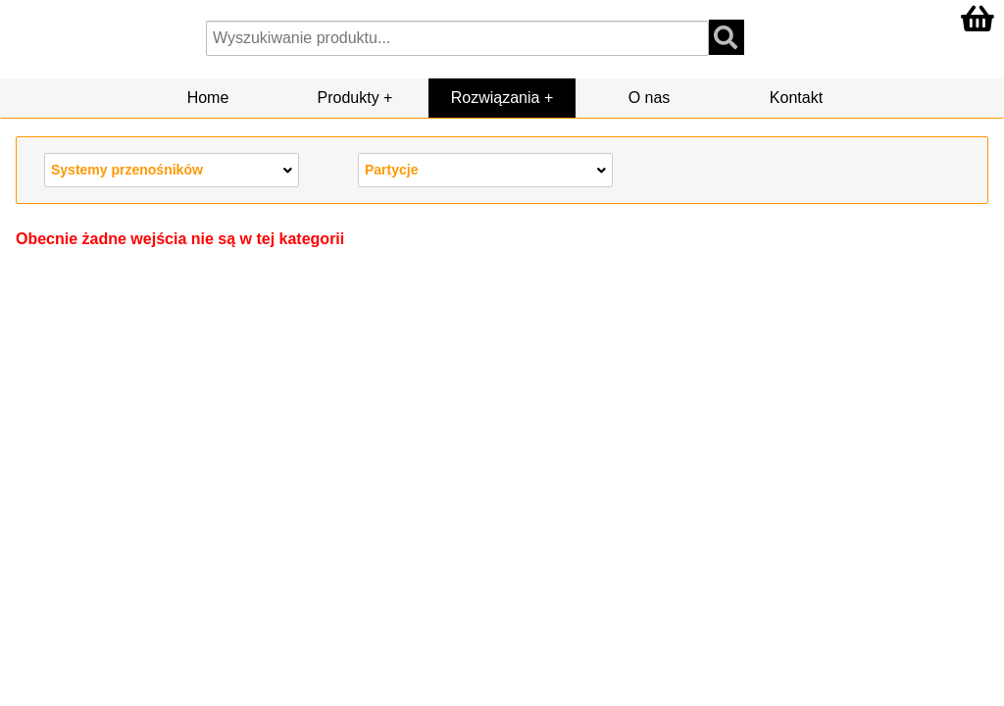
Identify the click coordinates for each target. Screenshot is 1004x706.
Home (208, 97)
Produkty (348, 97)
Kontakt (796, 97)
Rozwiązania (495, 97)
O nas (649, 97)
